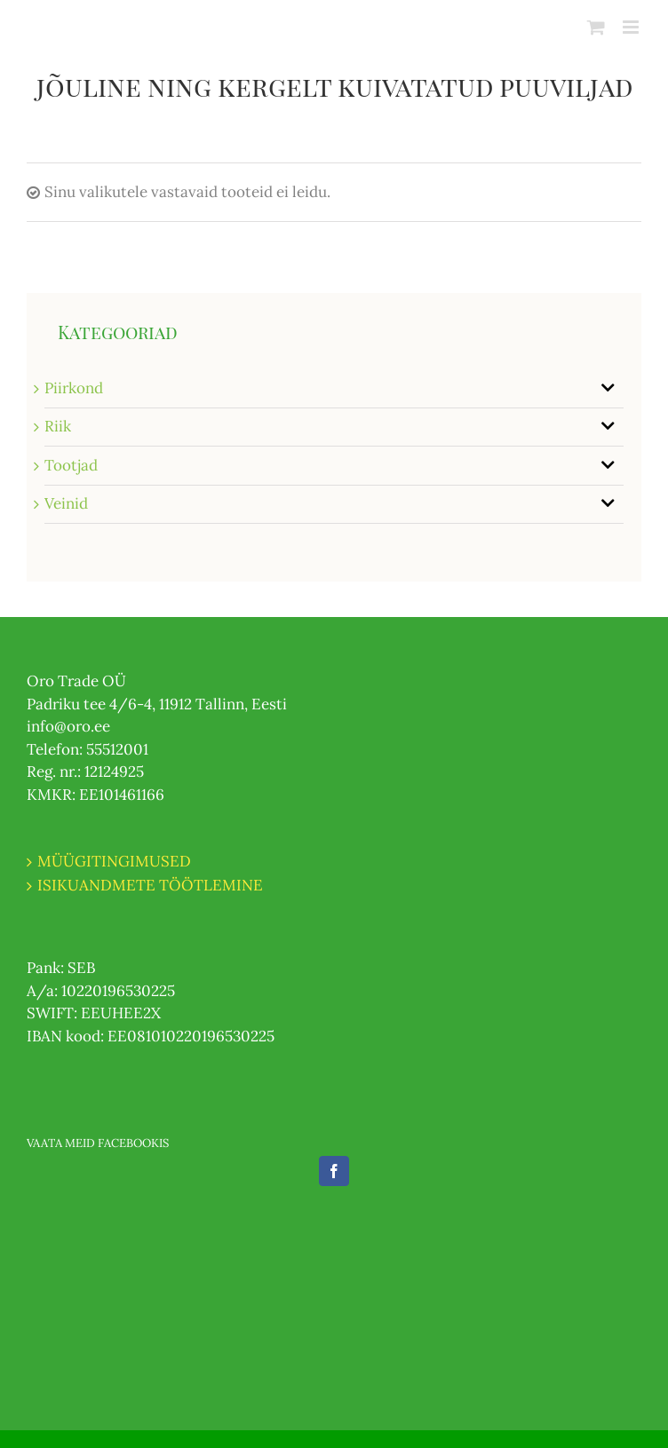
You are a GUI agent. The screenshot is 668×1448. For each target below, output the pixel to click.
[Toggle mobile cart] (596, 27)
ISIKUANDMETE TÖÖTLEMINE (150, 885)
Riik (57, 426)
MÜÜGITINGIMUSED (114, 861)
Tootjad (71, 465)
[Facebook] (334, 1171)
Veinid (66, 503)
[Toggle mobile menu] (632, 27)
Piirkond (73, 388)
